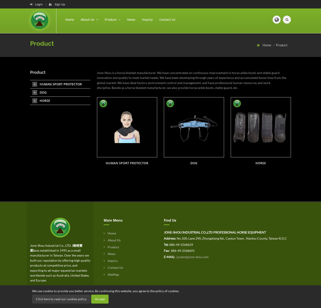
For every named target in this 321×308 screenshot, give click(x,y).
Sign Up (57, 4)
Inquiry (147, 19)
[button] (277, 20)
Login (36, 4)
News (131, 19)
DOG (193, 163)
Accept (100, 299)
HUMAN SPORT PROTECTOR (127, 163)
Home (69, 19)
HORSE (260, 163)
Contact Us (167, 19)
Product (282, 45)
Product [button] (112, 19)
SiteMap (111, 274)
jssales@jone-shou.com (192, 257)
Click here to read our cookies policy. (61, 299)
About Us (112, 240)
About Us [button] (89, 19)
